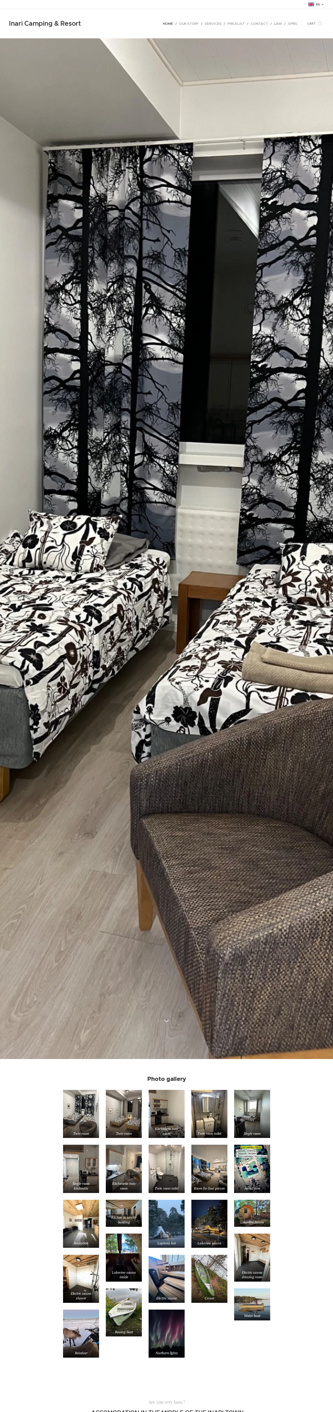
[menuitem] (183, 23)
